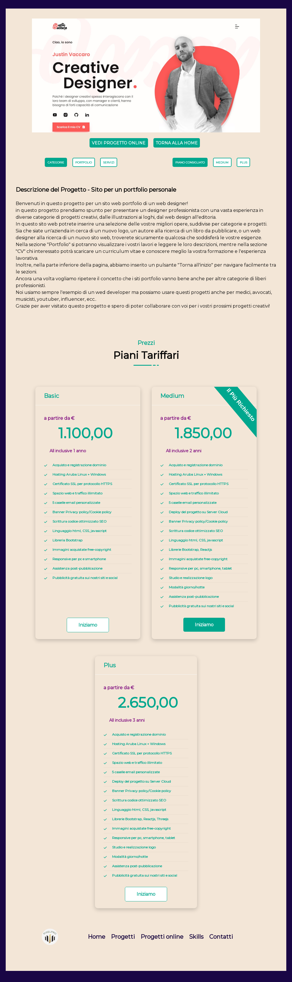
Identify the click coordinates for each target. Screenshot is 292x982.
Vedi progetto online (117, 143)
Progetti (123, 939)
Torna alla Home (177, 143)
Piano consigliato (189, 164)
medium (222, 164)
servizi (109, 164)
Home (96, 939)
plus (244, 164)
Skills (196, 939)
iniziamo (87, 627)
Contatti (221, 939)
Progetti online (162, 939)
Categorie (55, 164)
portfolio (83, 164)
